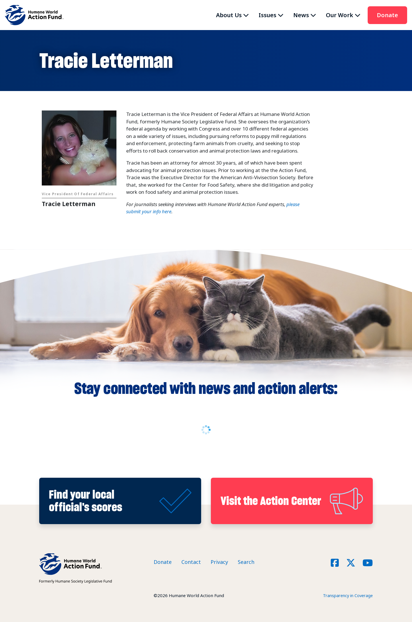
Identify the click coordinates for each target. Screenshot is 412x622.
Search (246, 561)
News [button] (301, 15)
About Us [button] (229, 15)
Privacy (219, 561)
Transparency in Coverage (346, 595)
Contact (191, 561)
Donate (387, 15)
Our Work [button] (339, 15)
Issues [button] (267, 15)
